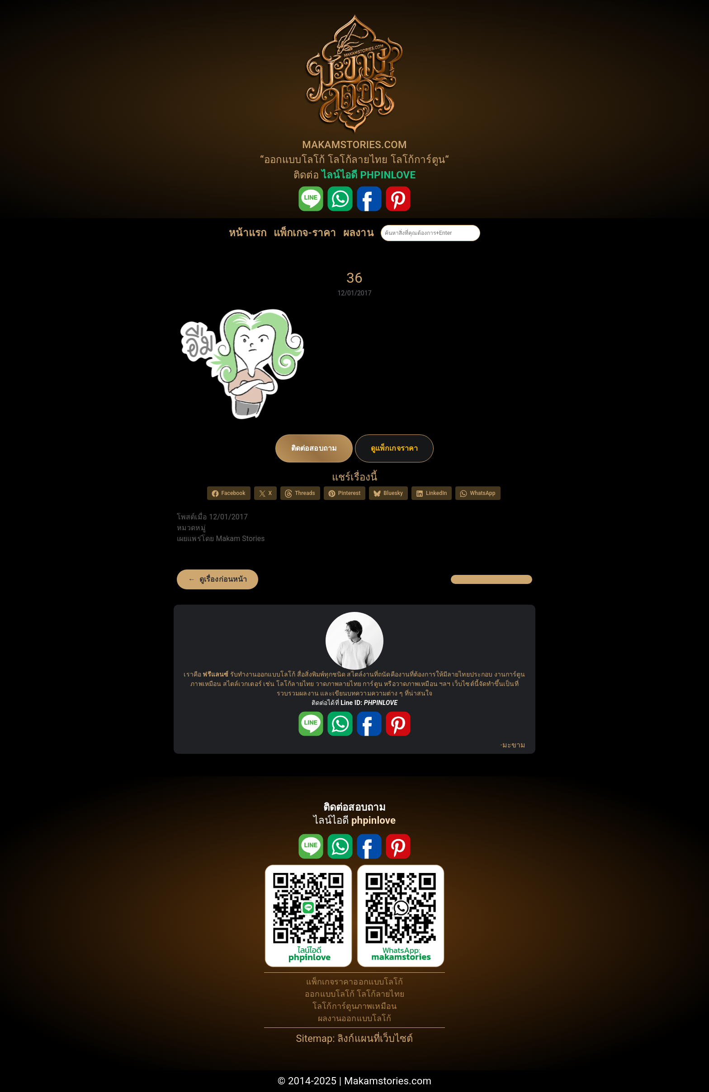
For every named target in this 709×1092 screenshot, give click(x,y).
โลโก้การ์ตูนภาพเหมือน (354, 1006)
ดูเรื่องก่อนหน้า (223, 579)
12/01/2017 (354, 293)
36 (354, 278)
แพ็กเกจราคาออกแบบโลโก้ (354, 981)
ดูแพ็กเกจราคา (394, 448)
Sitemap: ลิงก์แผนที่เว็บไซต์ (354, 1038)
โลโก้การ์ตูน (418, 159)
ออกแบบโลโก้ (294, 159)
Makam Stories (240, 538)
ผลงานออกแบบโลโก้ (355, 1018)
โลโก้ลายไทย (358, 159)
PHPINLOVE (380, 702)
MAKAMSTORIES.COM (354, 144)
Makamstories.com (387, 1081)
